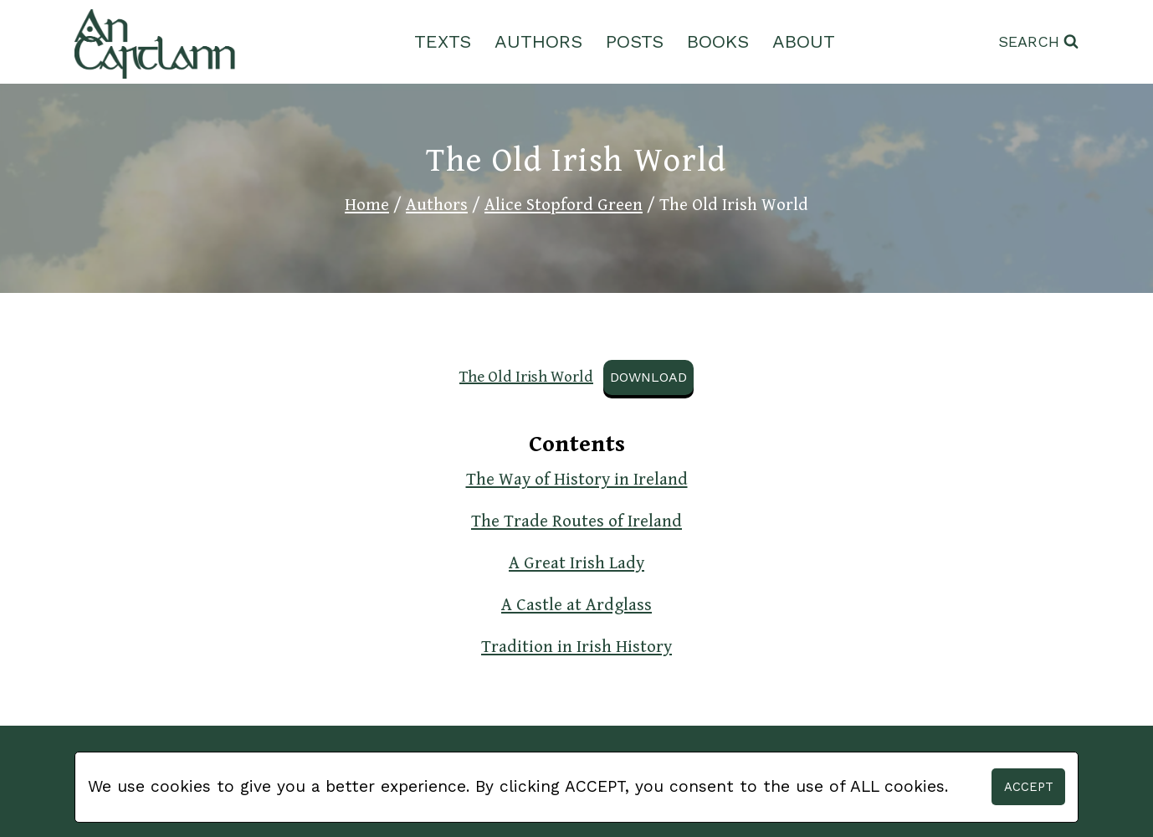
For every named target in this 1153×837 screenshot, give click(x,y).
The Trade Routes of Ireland (576, 521)
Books (718, 41)
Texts (442, 41)
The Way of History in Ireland (577, 480)
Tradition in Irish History (576, 647)
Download (648, 377)
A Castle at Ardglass (576, 605)
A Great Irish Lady (576, 563)
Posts (635, 41)
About (803, 41)
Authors (538, 41)
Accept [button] (1028, 786)
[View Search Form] (1038, 42)
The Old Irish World (526, 376)
